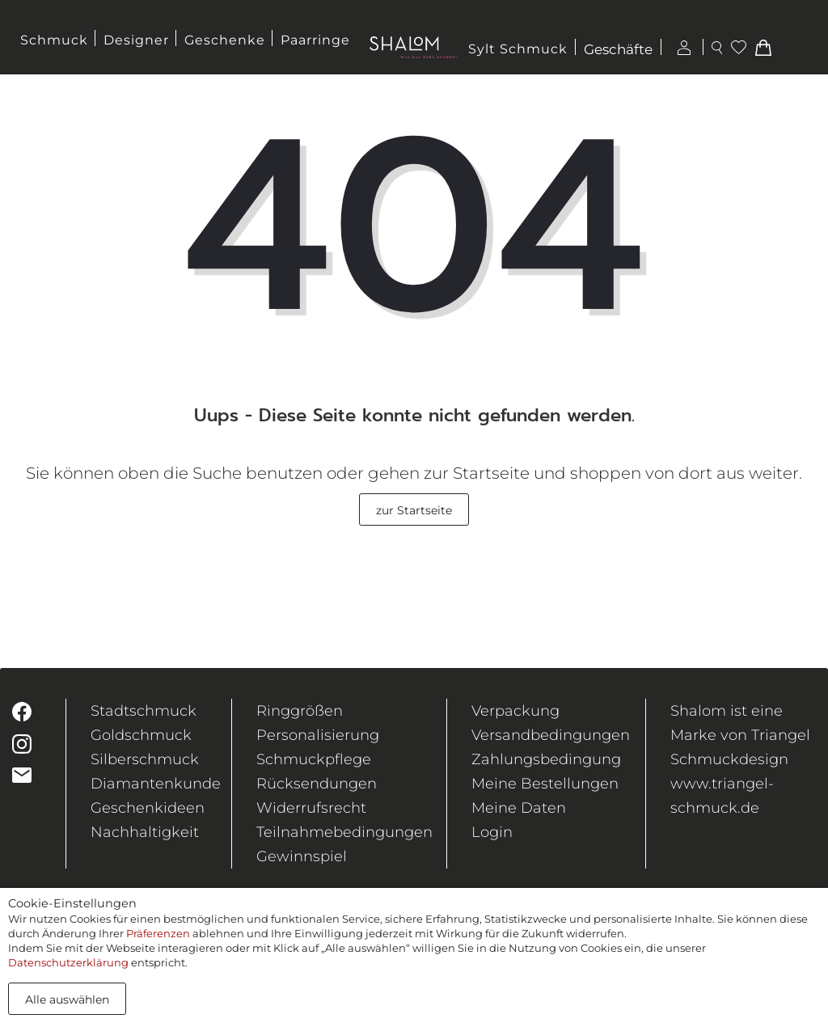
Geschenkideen (148, 808)
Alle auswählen (67, 999)
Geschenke (224, 40)
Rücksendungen (316, 784)
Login (492, 832)
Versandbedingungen (550, 735)
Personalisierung (317, 735)
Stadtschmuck (143, 711)
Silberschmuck (145, 759)
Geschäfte (618, 50)
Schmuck (54, 40)
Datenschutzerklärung (68, 962)
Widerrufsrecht (311, 808)
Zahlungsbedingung (546, 759)
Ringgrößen (299, 711)
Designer (136, 40)
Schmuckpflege (313, 759)
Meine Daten (518, 808)
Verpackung (515, 711)
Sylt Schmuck (518, 49)
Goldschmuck (141, 735)
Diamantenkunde (156, 784)
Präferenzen (158, 933)
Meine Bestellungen (545, 784)
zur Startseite (414, 510)
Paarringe (315, 40)
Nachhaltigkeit (145, 832)
